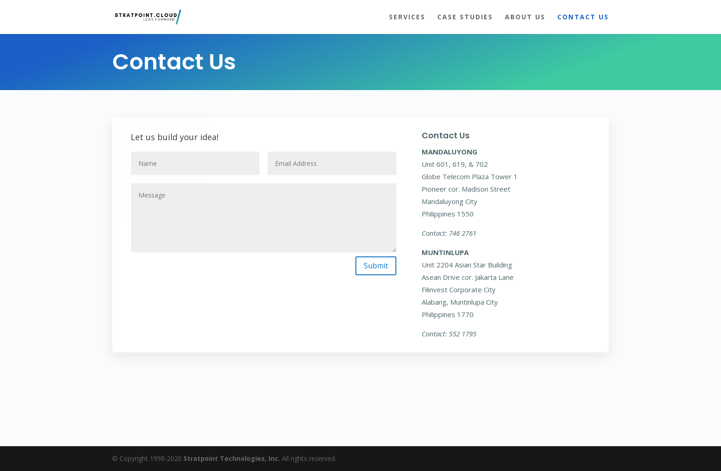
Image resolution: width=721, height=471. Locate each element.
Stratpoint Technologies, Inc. (231, 458)
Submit (376, 266)
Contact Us (583, 17)
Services (407, 17)
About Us (525, 17)
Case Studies (465, 17)
